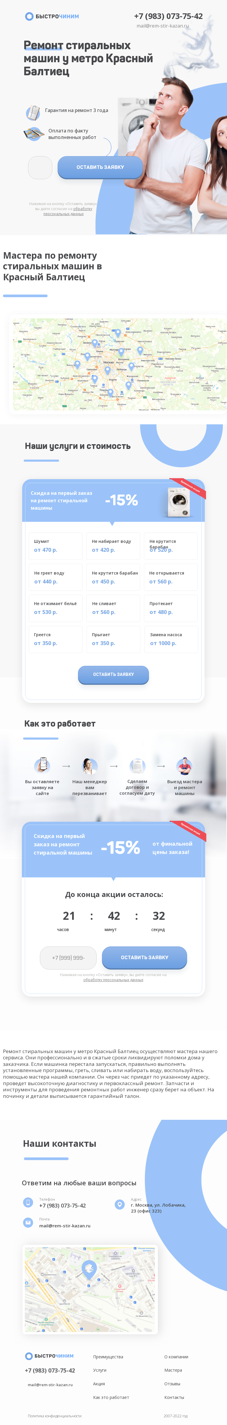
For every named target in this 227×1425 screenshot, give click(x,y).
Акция (99, 1383)
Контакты (174, 1397)
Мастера (173, 1370)
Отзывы (172, 1383)
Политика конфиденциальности (55, 1415)
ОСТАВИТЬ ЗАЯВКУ (100, 167)
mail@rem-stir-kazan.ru (163, 26)
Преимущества (108, 1357)
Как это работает (111, 1397)
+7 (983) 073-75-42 (168, 15)
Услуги (99, 1370)
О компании (176, 1357)
